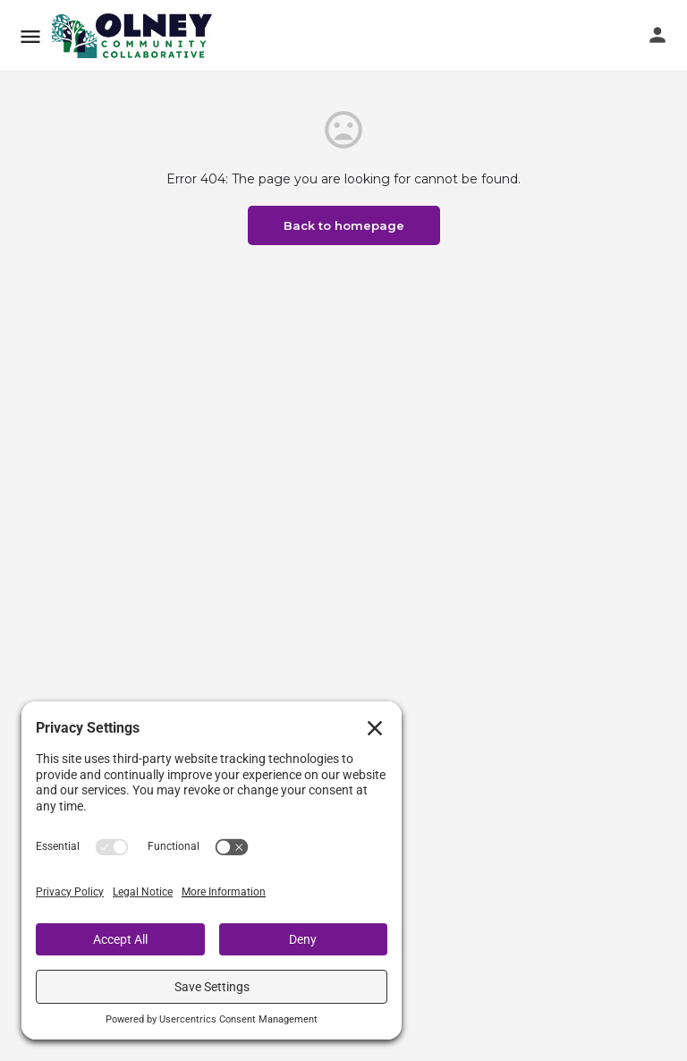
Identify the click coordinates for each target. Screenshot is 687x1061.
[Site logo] (134, 35)
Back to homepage (344, 225)
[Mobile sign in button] (657, 35)
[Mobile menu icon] (30, 36)
